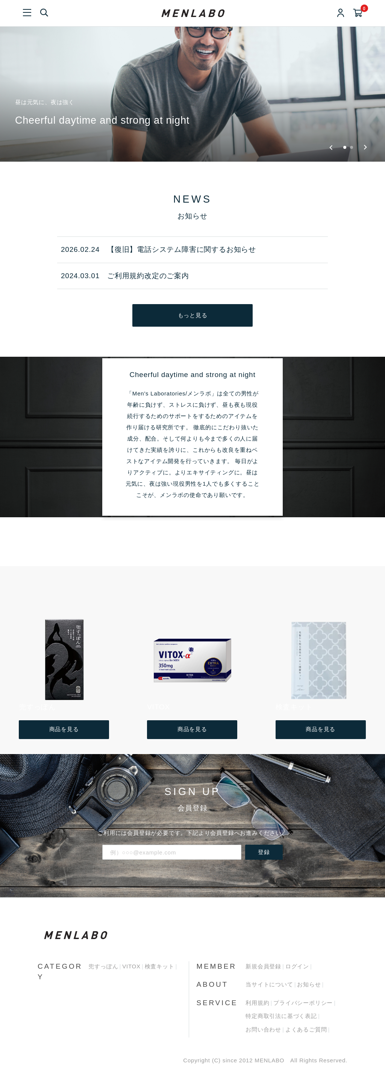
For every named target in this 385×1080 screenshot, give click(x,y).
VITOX (131, 966)
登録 (264, 852)
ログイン (297, 966)
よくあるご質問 (306, 1029)
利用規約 (257, 1003)
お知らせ (309, 984)
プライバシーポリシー (303, 1003)
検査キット (159, 966)
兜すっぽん (103, 966)
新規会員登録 (263, 966)
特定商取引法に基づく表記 (281, 1016)
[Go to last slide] (331, 147)
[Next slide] (365, 147)
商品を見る (64, 729)
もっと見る (193, 315)
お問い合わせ (263, 1029)
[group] (192, 81)
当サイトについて (269, 984)
